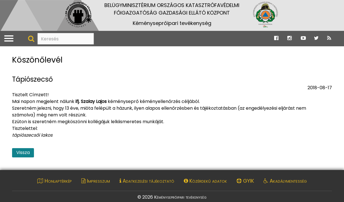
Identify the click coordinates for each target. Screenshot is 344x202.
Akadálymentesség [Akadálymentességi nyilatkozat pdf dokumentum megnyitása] (285, 180)
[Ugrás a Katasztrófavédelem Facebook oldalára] (276, 38)
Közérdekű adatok (205, 180)
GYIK (245, 180)
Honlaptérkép (54, 180)
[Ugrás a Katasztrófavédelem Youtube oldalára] (303, 38)
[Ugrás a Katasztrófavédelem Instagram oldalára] (289, 38)
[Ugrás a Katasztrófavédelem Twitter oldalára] (316, 38)
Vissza (23, 152)
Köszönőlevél (37, 60)
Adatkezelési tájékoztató (147, 180)
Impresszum (95, 180)
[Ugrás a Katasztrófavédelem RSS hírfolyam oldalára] (329, 38)
